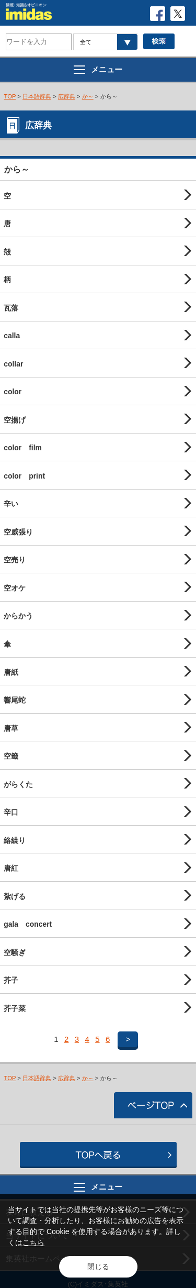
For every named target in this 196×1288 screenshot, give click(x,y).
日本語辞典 (36, 96)
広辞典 (66, 96)
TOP (10, 96)
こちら (33, 1242)
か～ (88, 96)
